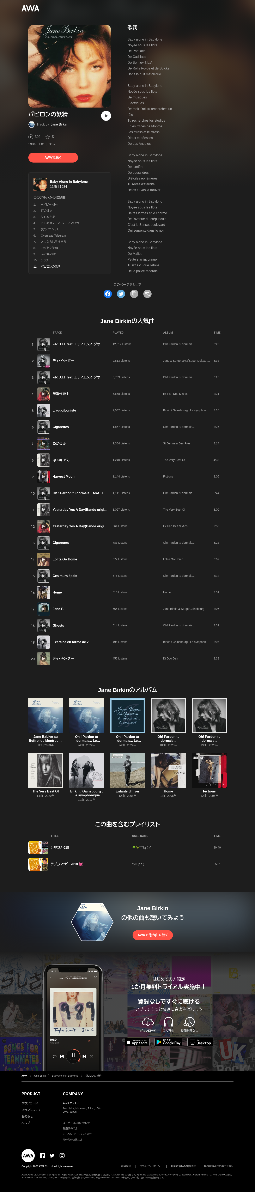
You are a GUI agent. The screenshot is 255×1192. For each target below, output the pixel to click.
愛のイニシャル (50, 229)
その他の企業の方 (73, 1139)
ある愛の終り (49, 254)
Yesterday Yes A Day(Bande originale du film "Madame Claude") (103, 509)
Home (57, 592)
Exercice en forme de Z (71, 642)
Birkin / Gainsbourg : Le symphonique (187, 410)
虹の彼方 (47, 210)
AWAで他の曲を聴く (153, 935)
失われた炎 (48, 217)
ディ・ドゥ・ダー (63, 361)
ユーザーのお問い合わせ (76, 1122)
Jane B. (59, 609)
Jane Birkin (59, 124)
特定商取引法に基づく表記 (218, 1166)
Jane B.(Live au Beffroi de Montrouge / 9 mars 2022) (45, 740)
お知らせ (27, 1116)
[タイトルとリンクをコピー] (134, 294)
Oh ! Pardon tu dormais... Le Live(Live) (86, 740)
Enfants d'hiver (127, 791)
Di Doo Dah (170, 658)
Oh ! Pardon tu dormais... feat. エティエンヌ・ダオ (90, 493)
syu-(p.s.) (138, 864)
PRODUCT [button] (31, 1093)
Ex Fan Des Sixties (175, 393)
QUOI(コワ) (61, 460)
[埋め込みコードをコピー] (147, 294)
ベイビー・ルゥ (49, 204)
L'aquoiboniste (64, 410)
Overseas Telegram (53, 235)
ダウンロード (30, 1103)
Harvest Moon (64, 476)
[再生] (106, 116)
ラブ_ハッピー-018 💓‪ (67, 864)
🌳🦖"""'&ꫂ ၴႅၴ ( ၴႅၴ (141, 847)
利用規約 (126, 1166)
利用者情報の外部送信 (183, 1166)
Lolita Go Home (65, 559)
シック (45, 260)
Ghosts (58, 625)
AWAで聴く (52, 157)
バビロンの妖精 (93, 1075)
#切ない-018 (60, 847)
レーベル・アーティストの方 (77, 1134)
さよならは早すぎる (53, 241)
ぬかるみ (59, 443)
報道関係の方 (70, 1128)
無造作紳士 (61, 394)
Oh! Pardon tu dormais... (179, 344)
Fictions (168, 476)
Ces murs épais (65, 576)
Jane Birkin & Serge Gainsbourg (184, 608)
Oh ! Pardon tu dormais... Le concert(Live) (127, 740)
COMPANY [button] (73, 1093)
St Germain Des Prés (176, 443)
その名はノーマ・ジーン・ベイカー (61, 223)
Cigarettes (61, 427)
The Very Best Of (174, 460)
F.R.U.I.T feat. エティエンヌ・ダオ (76, 344)
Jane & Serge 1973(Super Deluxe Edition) (190, 360)
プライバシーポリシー (151, 1166)
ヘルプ (26, 1123)
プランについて (31, 1110)
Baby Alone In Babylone (69, 181)
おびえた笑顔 (49, 248)
